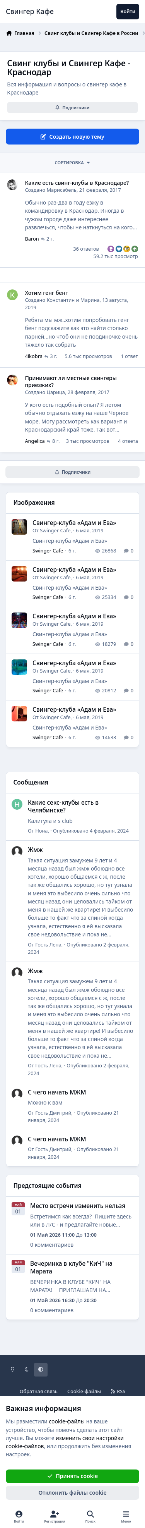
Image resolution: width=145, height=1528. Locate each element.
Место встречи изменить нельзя (77, 1206)
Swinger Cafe (55, 530)
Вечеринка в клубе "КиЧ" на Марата (71, 1267)
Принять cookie (72, 1476)
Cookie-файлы (84, 1391)
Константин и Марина (72, 299)
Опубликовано (91, 830)
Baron (32, 238)
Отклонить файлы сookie (72, 1492)
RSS (118, 1391)
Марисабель (61, 189)
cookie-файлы (67, 1421)
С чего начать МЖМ (57, 1092)
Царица (55, 392)
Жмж (35, 850)
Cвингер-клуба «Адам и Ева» (74, 523)
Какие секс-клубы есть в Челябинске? (63, 806)
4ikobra (34, 356)
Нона (41, 830)
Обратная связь (39, 1391)
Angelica (34, 440)
